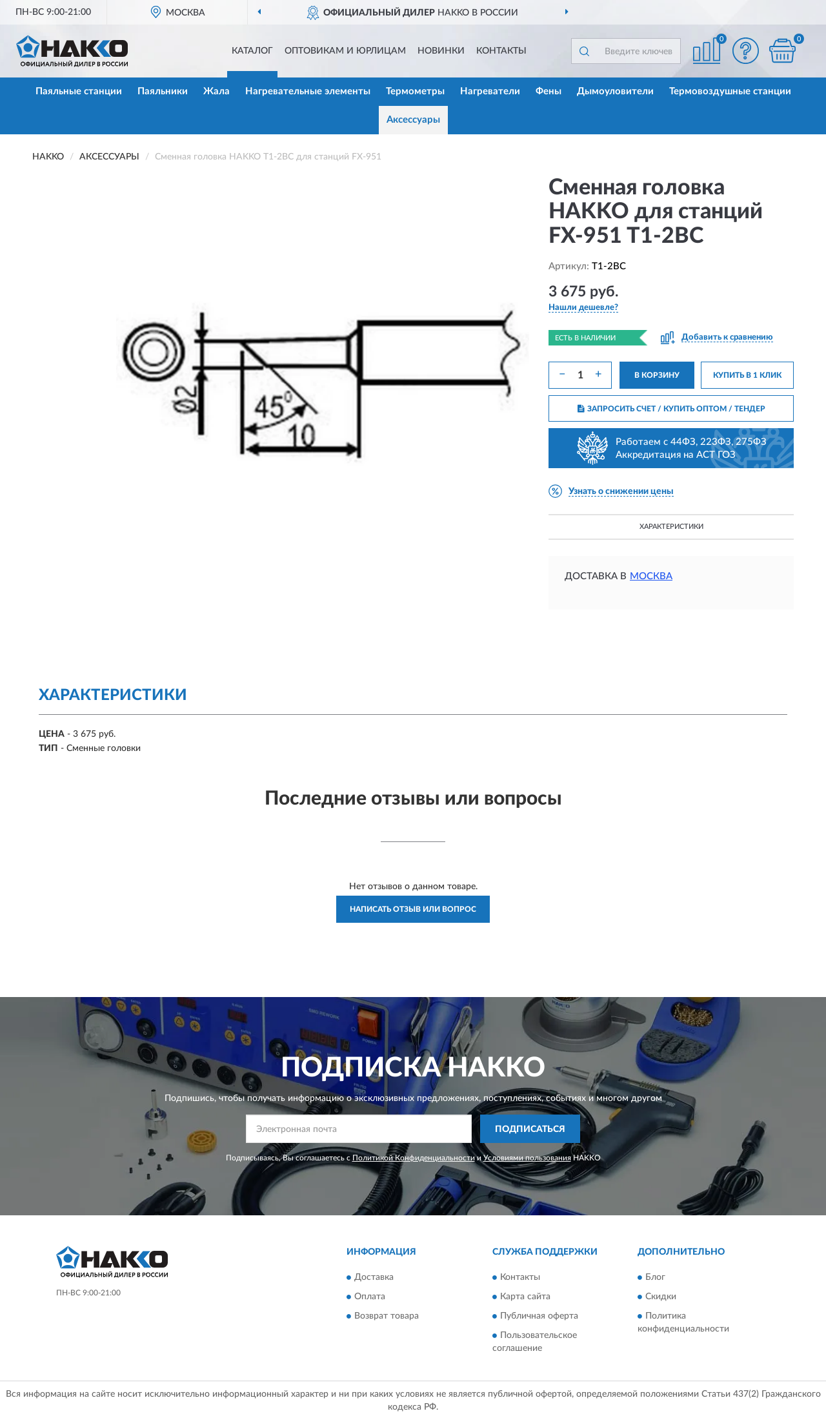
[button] (745, 50)
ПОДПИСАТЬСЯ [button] (530, 1129)
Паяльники (162, 91)
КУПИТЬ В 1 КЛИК (747, 375)
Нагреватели (490, 91)
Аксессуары (413, 120)
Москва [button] (651, 576)
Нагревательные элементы (307, 91)
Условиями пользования (527, 1158)
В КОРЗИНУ (657, 375)
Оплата (369, 1296)
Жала (216, 91)
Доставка (374, 1277)
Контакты (501, 51)
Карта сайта (525, 1296)
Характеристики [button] (671, 526)
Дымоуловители (615, 91)
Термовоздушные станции (730, 91)
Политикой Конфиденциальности (413, 1158)
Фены (548, 91)
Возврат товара (386, 1316)
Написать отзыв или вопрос (413, 909)
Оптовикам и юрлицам (345, 51)
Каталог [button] (252, 51)
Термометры (415, 91)
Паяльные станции (78, 91)
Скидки (660, 1296)
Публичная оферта (539, 1316)
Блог (655, 1277)
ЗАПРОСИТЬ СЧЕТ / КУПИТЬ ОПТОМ (671, 409)
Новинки (441, 51)
